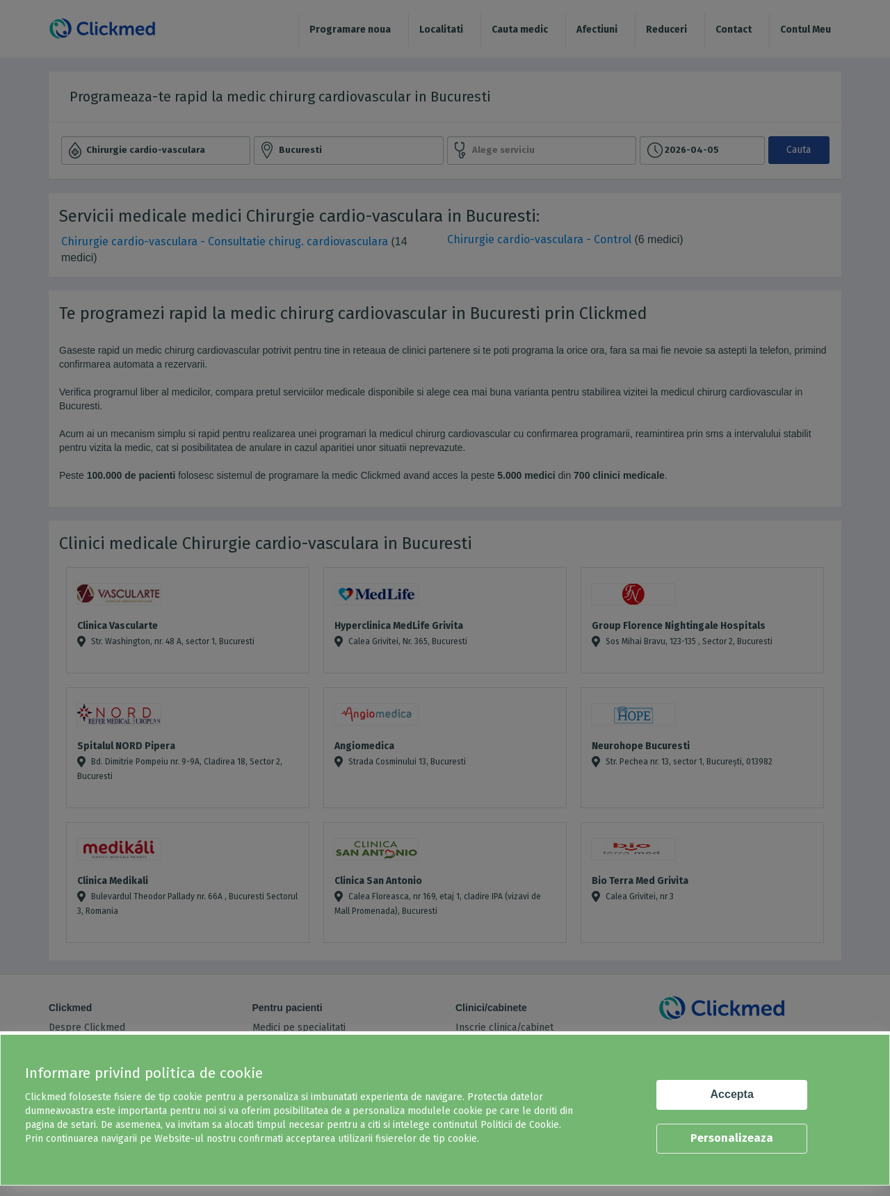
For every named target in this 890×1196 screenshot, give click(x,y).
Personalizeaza (731, 1138)
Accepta (732, 1094)
